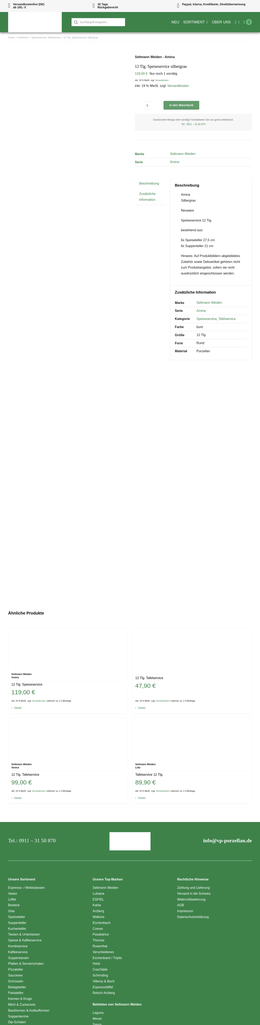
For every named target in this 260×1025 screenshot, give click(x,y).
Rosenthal (100, 946)
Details (18, 707)
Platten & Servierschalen (26, 963)
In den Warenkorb (181, 105)
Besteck (14, 905)
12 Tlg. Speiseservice (26, 684)
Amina (174, 162)
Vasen (12, 893)
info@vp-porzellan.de (227, 841)
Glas (11, 911)
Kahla (97, 905)
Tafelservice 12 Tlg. (149, 774)
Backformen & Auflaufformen (28, 1010)
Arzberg (98, 911)
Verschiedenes (103, 952)
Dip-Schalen (17, 1022)
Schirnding (100, 975)
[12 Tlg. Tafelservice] (192, 648)
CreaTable (100, 969)
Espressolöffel (103, 987)
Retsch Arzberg (104, 993)
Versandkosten (162, 80)
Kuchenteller (17, 928)
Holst (96, 963)
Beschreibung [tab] (149, 183)
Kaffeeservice (18, 952)
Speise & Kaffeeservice (25, 940)
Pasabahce (101, 934)
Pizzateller (15, 969)
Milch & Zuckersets (22, 1004)
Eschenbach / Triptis (107, 958)
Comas (98, 928)
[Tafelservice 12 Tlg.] (192, 738)
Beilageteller (17, 987)
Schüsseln (15, 981)
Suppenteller (17, 923)
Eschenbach (101, 923)
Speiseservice (206, 319)
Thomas (98, 940)
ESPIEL (98, 899)
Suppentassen (18, 958)
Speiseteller (16, 917)
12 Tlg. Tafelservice (149, 678)
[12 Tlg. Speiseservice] (68, 648)
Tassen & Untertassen (24, 934)
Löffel (12, 899)
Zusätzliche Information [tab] (147, 196)
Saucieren (15, 975)
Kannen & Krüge (20, 998)
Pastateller (16, 993)
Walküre (98, 917)
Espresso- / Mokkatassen (26, 887)
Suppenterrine (18, 1016)
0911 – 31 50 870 (195, 124)
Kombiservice (18, 946)
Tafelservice (227, 319)
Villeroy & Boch (104, 981)
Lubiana (98, 893)
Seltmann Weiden (183, 154)
